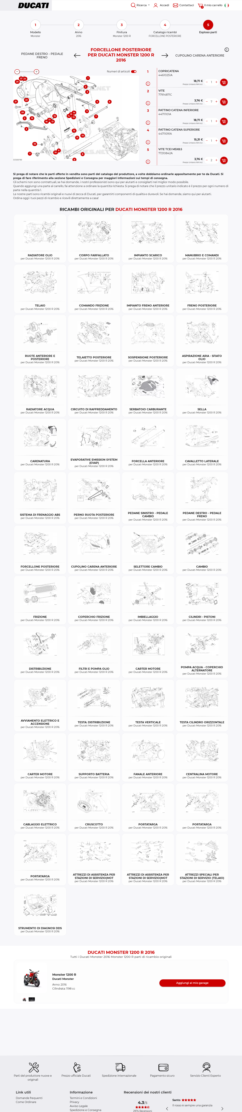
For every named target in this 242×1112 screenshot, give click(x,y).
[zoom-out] (17, 71)
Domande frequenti (29, 1098)
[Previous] (77, 55)
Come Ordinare (26, 1102)
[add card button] (224, 82)
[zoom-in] (36, 71)
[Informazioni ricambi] (148, 83)
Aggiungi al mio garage (192, 983)
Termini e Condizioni (83, 1098)
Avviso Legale (79, 1106)
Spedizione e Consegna (85, 1110)
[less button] (206, 82)
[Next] (165, 55)
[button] (227, 49)
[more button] (216, 82)
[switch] (133, 71)
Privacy (74, 1102)
